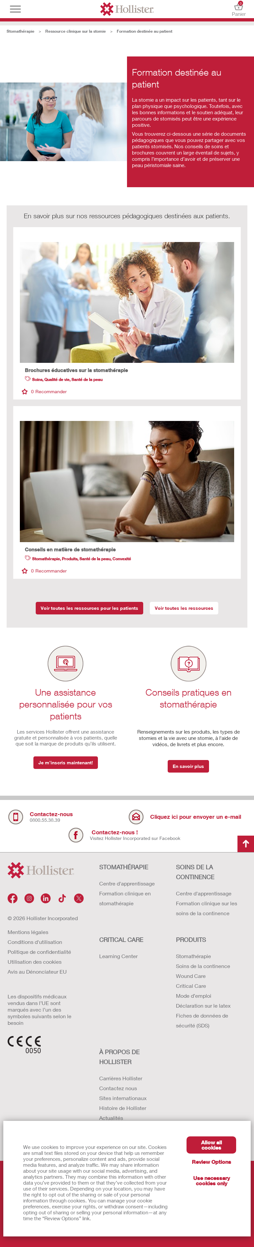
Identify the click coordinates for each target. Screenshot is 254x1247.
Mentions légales (28, 932)
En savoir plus (188, 766)
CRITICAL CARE (121, 939)
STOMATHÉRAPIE (123, 867)
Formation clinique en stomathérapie (125, 898)
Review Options (211, 1162)
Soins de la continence (203, 966)
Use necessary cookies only (211, 1180)
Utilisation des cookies (35, 961)
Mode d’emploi (193, 995)
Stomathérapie (20, 31)
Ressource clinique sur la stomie (75, 31)
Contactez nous (118, 1088)
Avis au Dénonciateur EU (37, 971)
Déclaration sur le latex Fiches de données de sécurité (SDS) (203, 1015)
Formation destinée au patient (144, 31)
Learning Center (118, 956)
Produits (191, 939)
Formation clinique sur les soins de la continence (206, 908)
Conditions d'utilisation (35, 942)
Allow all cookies (211, 1145)
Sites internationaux (123, 1098)
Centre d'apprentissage (127, 883)
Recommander (44, 391)
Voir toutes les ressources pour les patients (89, 608)
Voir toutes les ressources (184, 608)
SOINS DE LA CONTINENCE (195, 872)
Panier (238, 9)
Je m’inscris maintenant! (65, 762)
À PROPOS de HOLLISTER (119, 1056)
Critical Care (191, 986)
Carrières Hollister (120, 1078)
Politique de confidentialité (39, 952)
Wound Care (191, 976)
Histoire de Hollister (122, 1108)
